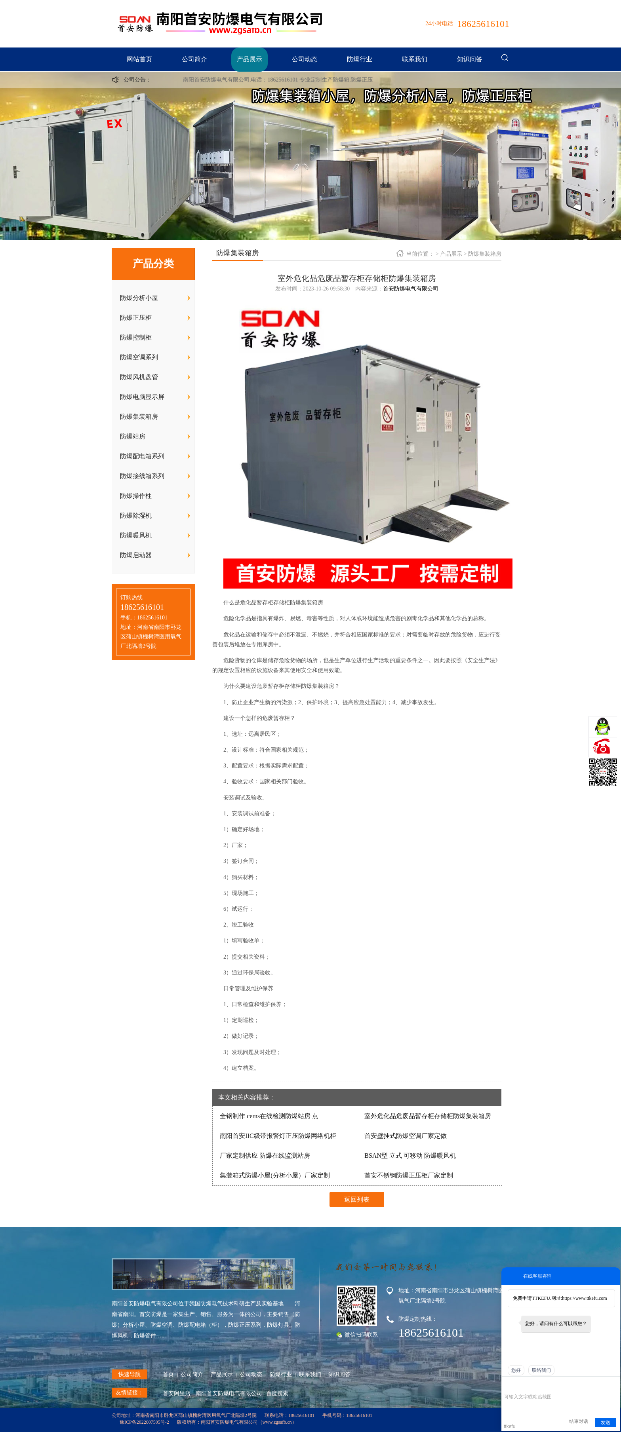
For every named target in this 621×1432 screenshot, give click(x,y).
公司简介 (194, 59)
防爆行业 (359, 59)
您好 (516, 1370)
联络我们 (541, 1370)
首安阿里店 (176, 1393)
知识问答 (469, 59)
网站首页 (139, 59)
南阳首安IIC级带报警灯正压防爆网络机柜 (278, 1135)
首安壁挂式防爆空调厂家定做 (405, 1135)
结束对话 (578, 1421)
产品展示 (249, 59)
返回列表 (357, 1199)
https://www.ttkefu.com (584, 1298)
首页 (168, 1374)
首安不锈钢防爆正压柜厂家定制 (408, 1175)
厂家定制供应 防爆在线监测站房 (265, 1155)
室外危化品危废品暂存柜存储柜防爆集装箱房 (427, 1116)
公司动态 (304, 59)
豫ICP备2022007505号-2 (144, 1422)
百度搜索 (277, 1393)
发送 (605, 1422)
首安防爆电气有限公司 (410, 289)
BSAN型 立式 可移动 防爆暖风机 (410, 1155)
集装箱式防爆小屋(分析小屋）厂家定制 (275, 1175)
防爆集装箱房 (484, 254)
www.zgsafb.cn (277, 1422)
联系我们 (414, 59)
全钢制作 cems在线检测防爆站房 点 (269, 1116)
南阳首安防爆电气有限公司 (229, 1393)
